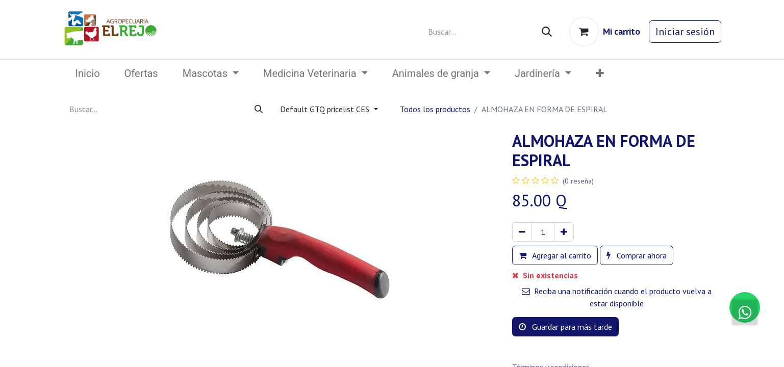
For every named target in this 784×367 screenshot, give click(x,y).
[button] (600, 73)
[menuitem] (87, 73)
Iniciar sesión (685, 31)
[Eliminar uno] (522, 232)
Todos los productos (435, 109)
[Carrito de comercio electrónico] (605, 31)
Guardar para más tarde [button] (565, 327)
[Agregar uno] (564, 232)
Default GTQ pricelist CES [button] (325, 109)
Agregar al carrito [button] (555, 255)
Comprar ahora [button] (636, 255)
